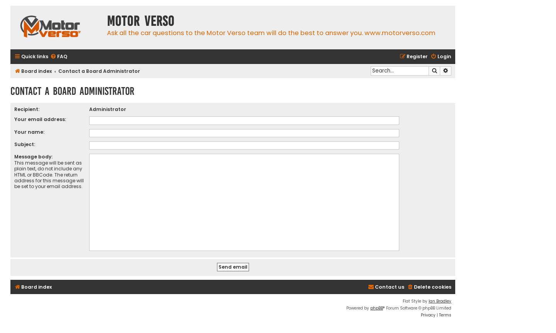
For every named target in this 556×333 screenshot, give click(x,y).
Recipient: (26, 109)
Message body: (33, 156)
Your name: (29, 132)
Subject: (24, 144)
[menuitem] (58, 57)
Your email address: (40, 119)
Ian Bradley (440, 301)
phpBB (376, 308)
